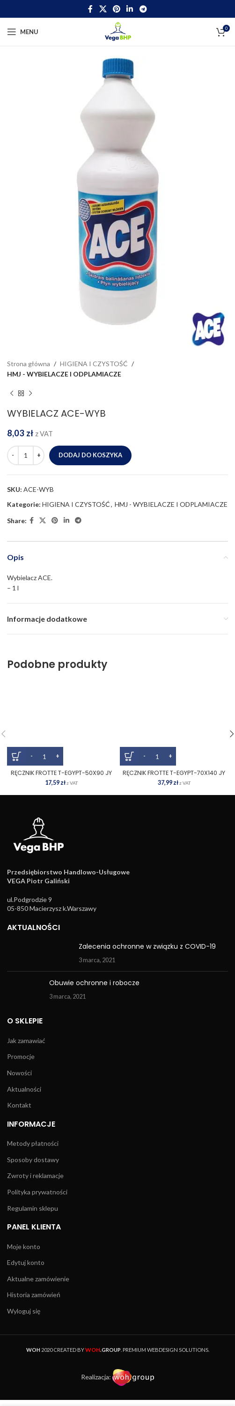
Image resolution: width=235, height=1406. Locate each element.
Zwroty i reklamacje (35, 1175)
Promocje (21, 1056)
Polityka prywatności (37, 1192)
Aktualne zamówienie (38, 1279)
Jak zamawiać (26, 1040)
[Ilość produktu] (26, 455)
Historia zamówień (33, 1295)
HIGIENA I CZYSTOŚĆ (94, 364)
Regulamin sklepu (32, 1208)
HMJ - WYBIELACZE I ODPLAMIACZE (64, 374)
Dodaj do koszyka (90, 455)
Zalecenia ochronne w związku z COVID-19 (147, 946)
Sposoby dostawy (33, 1160)
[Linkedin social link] (130, 9)
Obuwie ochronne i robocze (94, 982)
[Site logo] (118, 31)
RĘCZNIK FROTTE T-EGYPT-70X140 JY (174, 773)
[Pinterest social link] (116, 9)
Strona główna (28, 364)
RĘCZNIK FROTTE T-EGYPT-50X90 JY (61, 773)
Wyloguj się (23, 1311)
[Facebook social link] (90, 9)
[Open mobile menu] (22, 31)
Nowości (19, 1073)
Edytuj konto (25, 1262)
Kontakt (19, 1105)
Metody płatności (33, 1143)
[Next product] (30, 393)
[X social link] (103, 9)
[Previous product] (11, 393)
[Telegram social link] (143, 9)
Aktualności (24, 1089)
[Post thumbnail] (39, 953)
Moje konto (23, 1246)
